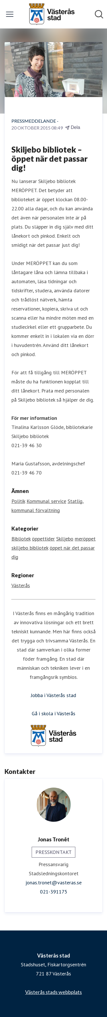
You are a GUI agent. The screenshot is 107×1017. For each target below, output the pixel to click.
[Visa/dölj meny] (9, 14)
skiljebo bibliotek (29, 548)
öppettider (43, 538)
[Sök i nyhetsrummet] (99, 14)
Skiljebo (64, 538)
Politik (18, 501)
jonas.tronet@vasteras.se (53, 882)
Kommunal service (46, 501)
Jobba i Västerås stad (53, 695)
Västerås (20, 585)
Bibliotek (21, 538)
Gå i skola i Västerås (53, 713)
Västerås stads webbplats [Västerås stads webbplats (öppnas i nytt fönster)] (53, 992)
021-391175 (53, 891)
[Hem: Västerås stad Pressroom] (51, 14)
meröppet (85, 538)
